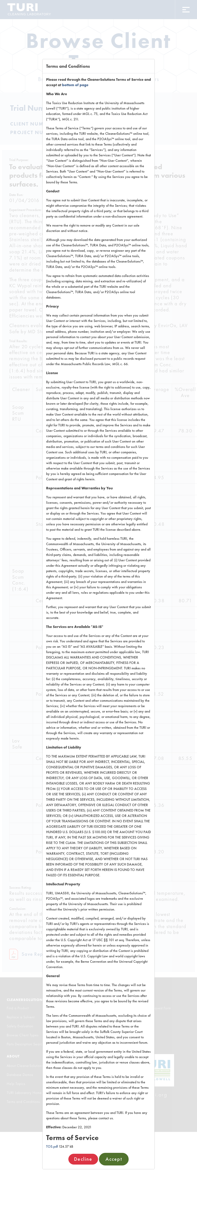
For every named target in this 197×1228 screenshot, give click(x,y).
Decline (83, 1159)
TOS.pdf (52, 1146)
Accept (113, 1159)
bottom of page (75, 85)
